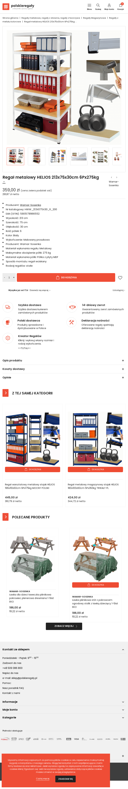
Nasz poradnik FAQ (13, 688)
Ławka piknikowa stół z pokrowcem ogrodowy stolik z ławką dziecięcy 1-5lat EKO (95, 603)
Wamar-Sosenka (114, 183)
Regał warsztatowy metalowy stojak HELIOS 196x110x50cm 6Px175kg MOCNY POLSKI (30, 486)
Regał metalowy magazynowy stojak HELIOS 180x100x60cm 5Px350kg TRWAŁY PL (93, 486)
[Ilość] (9, 277)
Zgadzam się (65, 778)
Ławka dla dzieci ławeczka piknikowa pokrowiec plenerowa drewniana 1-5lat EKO (31, 598)
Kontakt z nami (11, 693)
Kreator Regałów (30, 336)
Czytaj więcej (42, 778)
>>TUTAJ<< (24, 348)
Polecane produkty (31, 517)
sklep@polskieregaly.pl (24, 678)
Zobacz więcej (64, 626)
